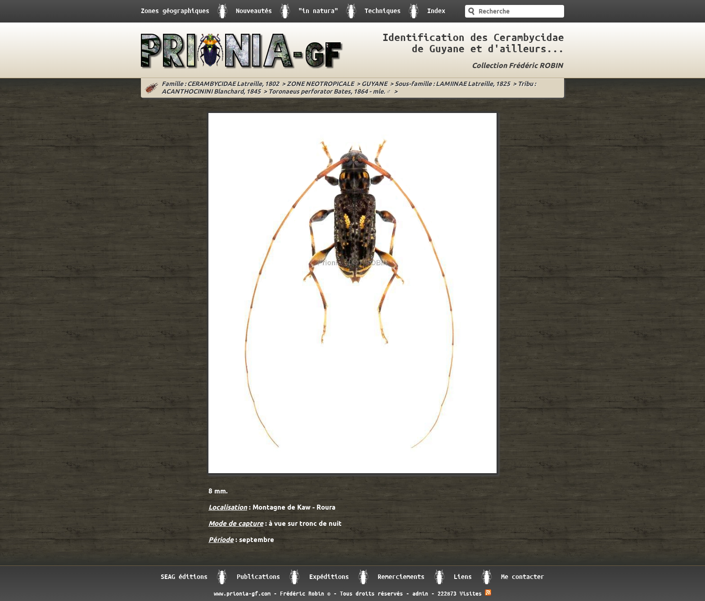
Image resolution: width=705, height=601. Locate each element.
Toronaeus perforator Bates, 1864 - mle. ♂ (329, 92)
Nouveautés (254, 11)
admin (420, 593)
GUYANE (374, 84)
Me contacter (522, 577)
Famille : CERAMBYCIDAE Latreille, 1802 (220, 84)
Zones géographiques (175, 11)
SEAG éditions (184, 577)
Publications (258, 577)
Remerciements (401, 577)
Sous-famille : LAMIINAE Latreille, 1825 (452, 84)
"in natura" (318, 11)
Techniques (383, 11)
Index (436, 11)
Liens (463, 577)
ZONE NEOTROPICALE (320, 84)
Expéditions (329, 577)
